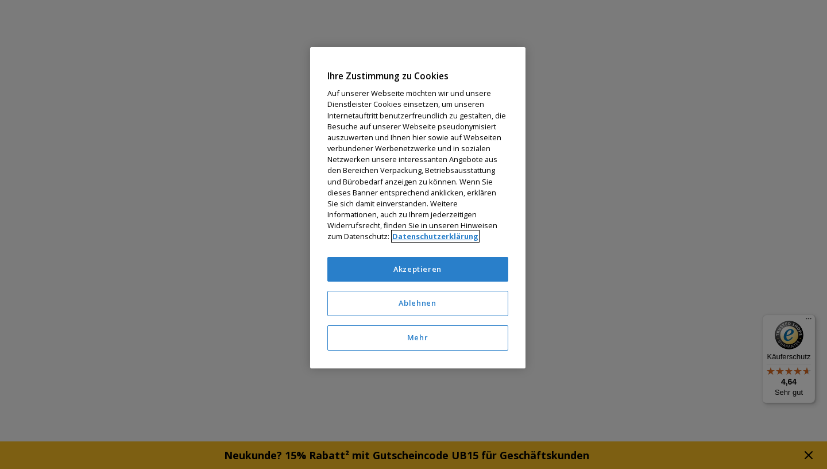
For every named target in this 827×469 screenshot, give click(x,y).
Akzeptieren (417, 269)
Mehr (417, 337)
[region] (417, 208)
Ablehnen (417, 303)
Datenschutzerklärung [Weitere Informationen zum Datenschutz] (435, 236)
